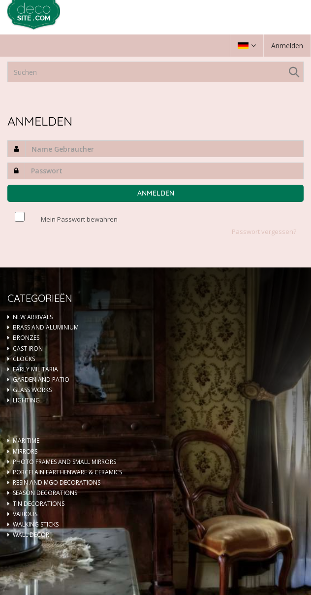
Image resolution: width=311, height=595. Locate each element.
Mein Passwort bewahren (79, 219)
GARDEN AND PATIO (41, 379)
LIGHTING (26, 400)
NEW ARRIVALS (33, 317)
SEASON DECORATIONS (45, 493)
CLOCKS (24, 359)
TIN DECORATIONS (38, 503)
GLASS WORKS (32, 390)
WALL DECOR (31, 534)
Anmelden (287, 45)
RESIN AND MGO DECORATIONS (56, 482)
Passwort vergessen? (264, 231)
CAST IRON (28, 348)
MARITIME (26, 440)
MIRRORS (25, 451)
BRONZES (26, 337)
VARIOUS (25, 514)
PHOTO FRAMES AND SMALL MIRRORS (64, 462)
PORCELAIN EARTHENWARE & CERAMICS (67, 472)
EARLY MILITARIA (35, 369)
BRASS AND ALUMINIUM (46, 327)
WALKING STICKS (36, 524)
